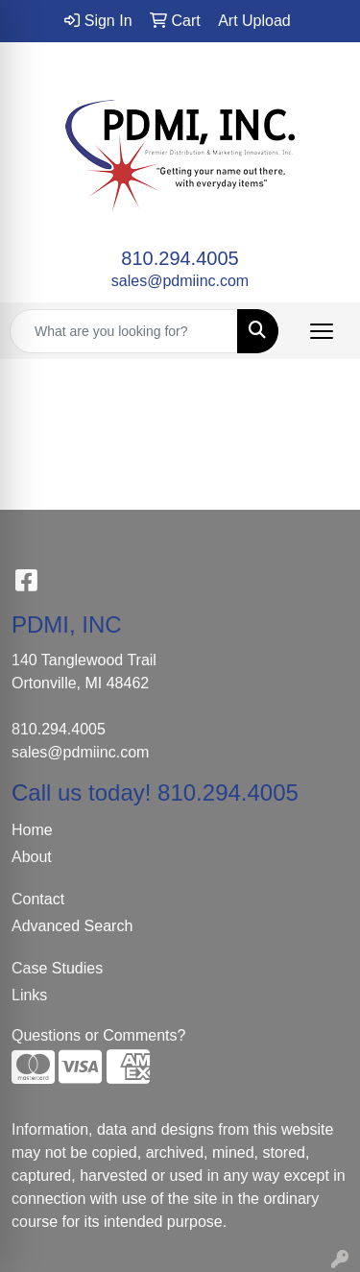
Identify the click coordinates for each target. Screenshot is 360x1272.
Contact (38, 899)
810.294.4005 (179, 258)
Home (32, 830)
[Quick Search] (124, 331)
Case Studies (57, 968)
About (32, 857)
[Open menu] (321, 331)
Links (29, 995)
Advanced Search (72, 926)
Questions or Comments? (98, 1035)
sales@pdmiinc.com (180, 281)
